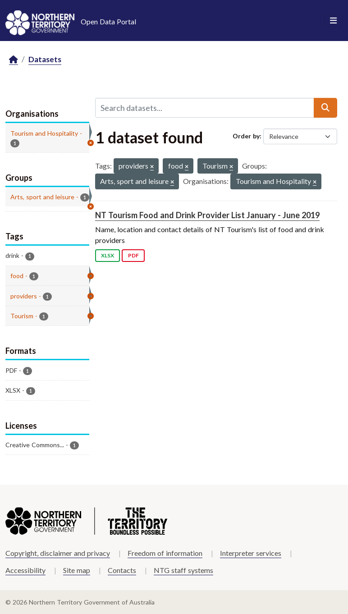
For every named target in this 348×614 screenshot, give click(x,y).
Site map (76, 570)
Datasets (44, 59)
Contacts (122, 570)
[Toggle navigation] (333, 20)
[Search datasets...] (204, 108)
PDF (133, 255)
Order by (246, 136)
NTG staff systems (183, 570)
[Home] (13, 60)
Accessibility (25, 570)
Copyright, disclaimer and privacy (57, 553)
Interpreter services (250, 553)
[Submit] (325, 108)
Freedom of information (165, 553)
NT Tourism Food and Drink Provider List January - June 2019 (207, 215)
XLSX (107, 255)
